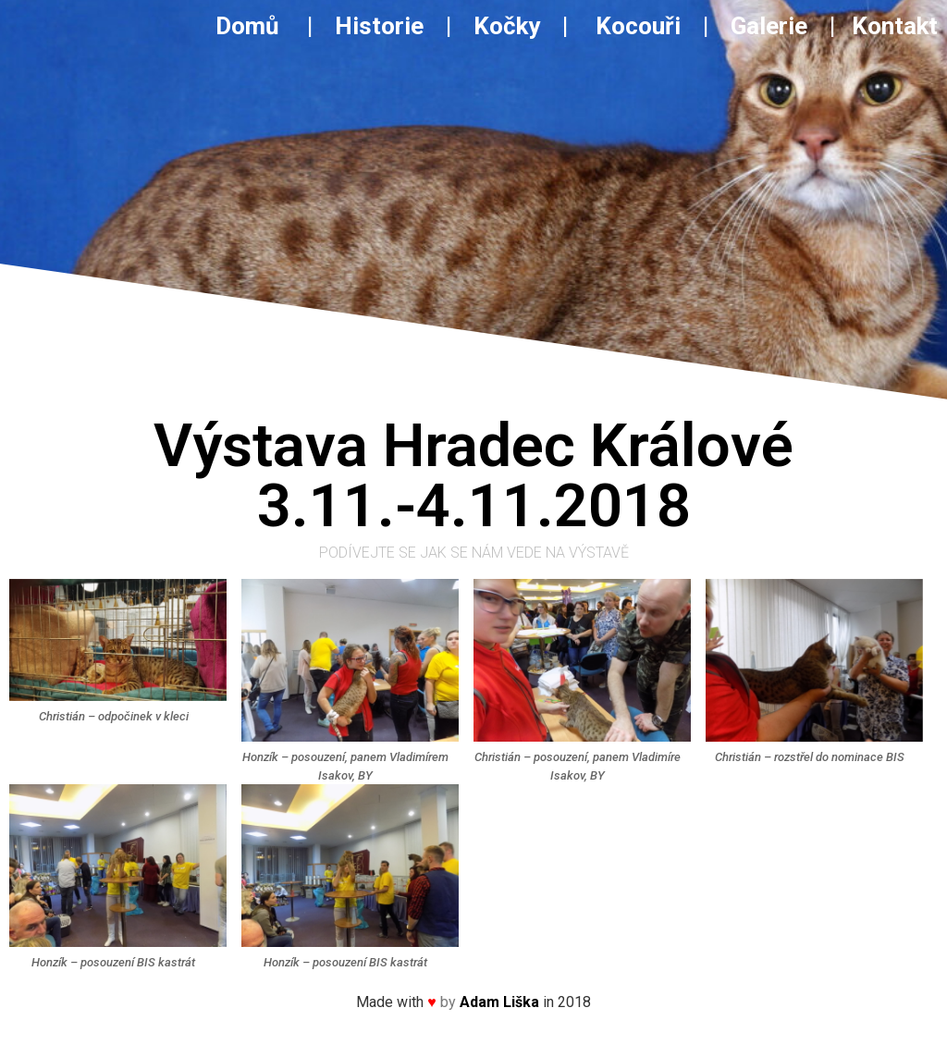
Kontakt (895, 26)
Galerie (772, 26)
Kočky (507, 26)
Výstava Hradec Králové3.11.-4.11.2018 (473, 476)
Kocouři (638, 26)
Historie (379, 26)
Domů (258, 26)
